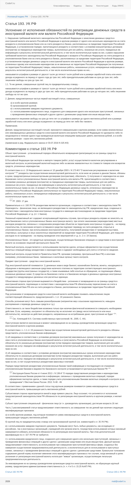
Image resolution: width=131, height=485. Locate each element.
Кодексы (78, 6)
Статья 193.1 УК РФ (116, 472)
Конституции (102, 6)
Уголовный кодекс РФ (17, 17)
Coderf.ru (10, 3)
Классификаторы (62, 6)
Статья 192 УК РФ (14, 472)
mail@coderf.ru (119, 481)
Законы (88, 6)
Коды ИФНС (118, 6)
